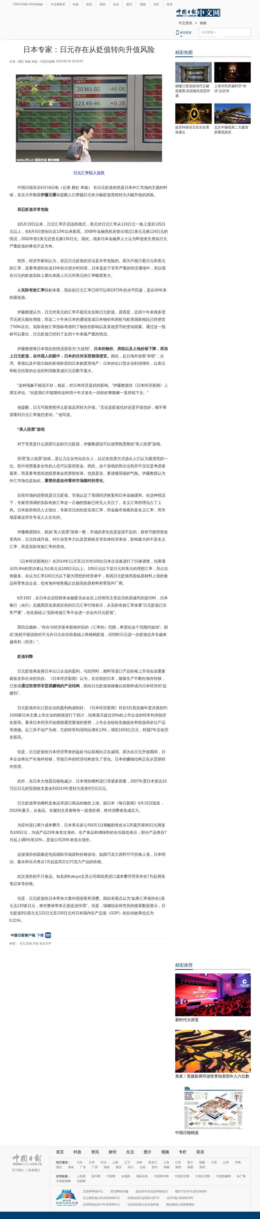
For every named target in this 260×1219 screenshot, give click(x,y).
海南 (107, 1167)
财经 (103, 4)
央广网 (241, 1176)
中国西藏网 (223, 1176)
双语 (170, 4)
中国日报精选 (187, 1133)
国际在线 (142, 1176)
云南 (142, 1167)
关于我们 (18, 1170)
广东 (83, 1167)
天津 (92, 1162)
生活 (116, 4)
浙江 (190, 1162)
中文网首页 (58, 4)
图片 (129, 4)
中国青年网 (161, 1176)
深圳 (202, 1167)
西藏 (166, 1167)
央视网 (125, 1176)
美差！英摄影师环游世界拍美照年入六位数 (212, 1076)
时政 (76, 4)
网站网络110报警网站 (180, 1204)
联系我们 (34, 1170)
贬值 (29, 943)
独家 (203, 23)
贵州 (154, 1167)
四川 (131, 1167)
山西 (115, 1162)
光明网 (81, 1181)
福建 (202, 1162)
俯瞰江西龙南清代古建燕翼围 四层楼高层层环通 (192, 91)
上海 (166, 1162)
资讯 (89, 4)
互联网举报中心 (93, 1191)
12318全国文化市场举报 (143, 1204)
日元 (22, 943)
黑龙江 (152, 1162)
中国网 (110, 1176)
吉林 (139, 1162)
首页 (60, 1152)
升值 (36, 943)
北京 (80, 1162)
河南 (238, 1162)
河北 (103, 1162)
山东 (226, 1162)
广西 (95, 1167)
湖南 (71, 1167)
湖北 (59, 1167)
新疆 (190, 1167)
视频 (143, 4)
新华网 (96, 1176)
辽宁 (127, 1162)
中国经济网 (182, 1176)
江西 (214, 1162)
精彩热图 (184, 52)
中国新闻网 (63, 1181)
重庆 (119, 1167)
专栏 (156, 4)
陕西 (178, 1167)
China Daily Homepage (28, 4)
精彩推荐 (184, 965)
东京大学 (45, 943)
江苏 (178, 1162)
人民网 (81, 1176)
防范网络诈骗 (119, 1191)
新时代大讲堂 (187, 1020)
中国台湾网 (202, 1176)
